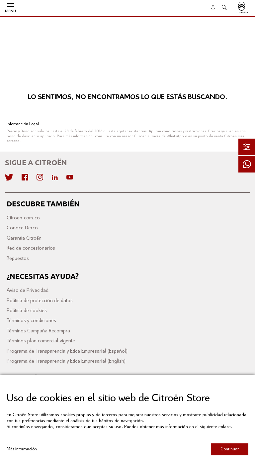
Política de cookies (27, 310)
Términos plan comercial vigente (41, 341)
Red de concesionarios (31, 248)
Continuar (229, 449)
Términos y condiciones (31, 320)
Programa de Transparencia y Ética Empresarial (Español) (67, 351)
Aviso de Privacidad (27, 290)
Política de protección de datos (40, 300)
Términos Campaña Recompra (38, 331)
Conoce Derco (22, 228)
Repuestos (18, 258)
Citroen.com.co (23, 218)
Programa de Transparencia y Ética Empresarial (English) (66, 361)
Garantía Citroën (24, 238)
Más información (22, 449)
